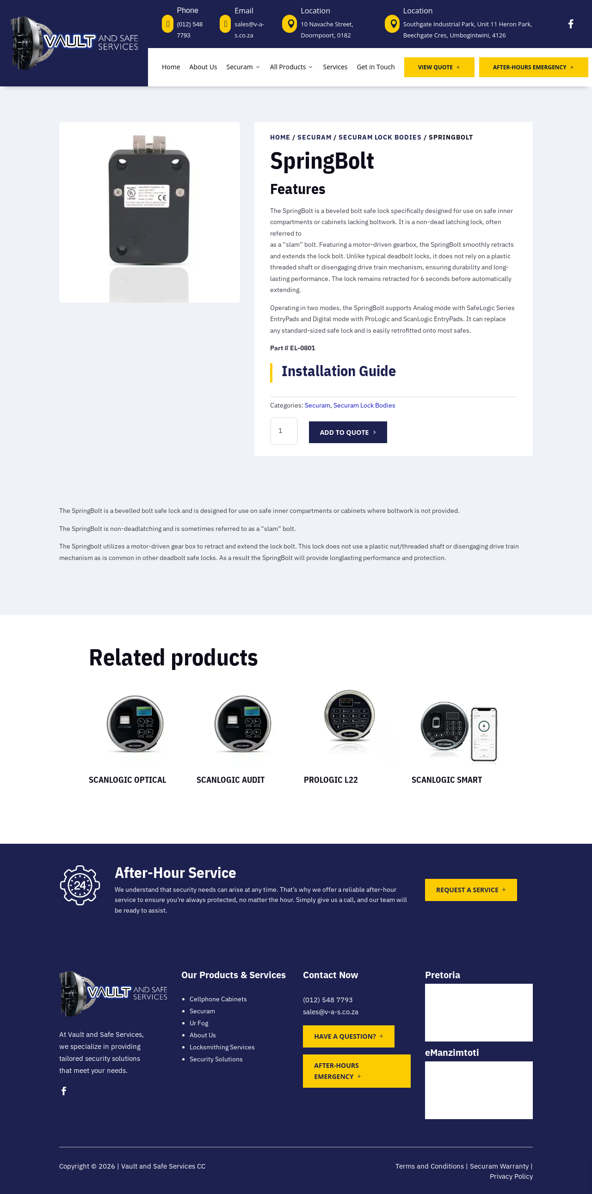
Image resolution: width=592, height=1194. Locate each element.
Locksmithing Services (222, 1047)
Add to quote (344, 432)
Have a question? (345, 1036)
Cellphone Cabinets (218, 999)
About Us (203, 66)
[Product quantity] (284, 431)
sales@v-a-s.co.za (330, 1011)
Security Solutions (216, 1059)
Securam (244, 66)
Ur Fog (199, 1023)
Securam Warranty (499, 1166)
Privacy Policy (511, 1176)
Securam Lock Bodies (380, 137)
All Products (292, 66)
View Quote (439, 67)
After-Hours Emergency (533, 67)
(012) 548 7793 (328, 999)
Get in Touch (376, 66)
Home (171, 66)
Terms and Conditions (429, 1166)
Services (335, 66)
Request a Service (467, 889)
